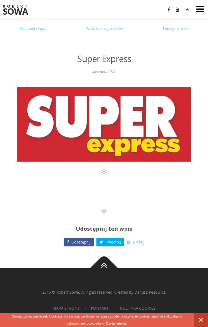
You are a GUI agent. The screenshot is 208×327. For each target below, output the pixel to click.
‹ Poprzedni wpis (31, 28)
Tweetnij (110, 242)
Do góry (104, 268)
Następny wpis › (177, 28)
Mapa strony (66, 308)
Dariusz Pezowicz (149, 292)
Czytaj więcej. (116, 323)
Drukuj (135, 242)
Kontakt (100, 308)
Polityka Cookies (137, 308)
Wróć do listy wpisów (104, 28)
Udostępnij (78, 242)
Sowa (19, 10)
